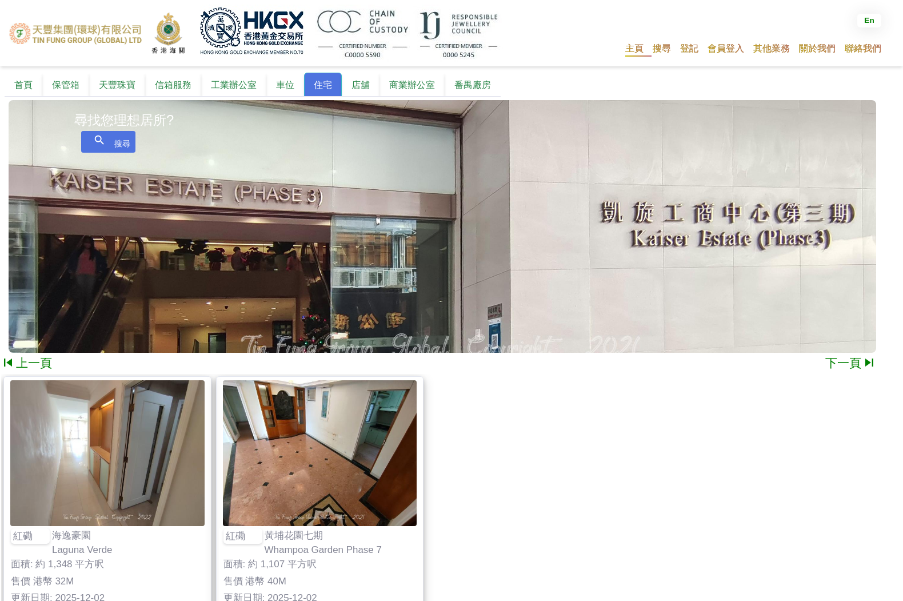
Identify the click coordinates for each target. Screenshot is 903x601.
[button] (662, 48)
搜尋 (108, 141)
